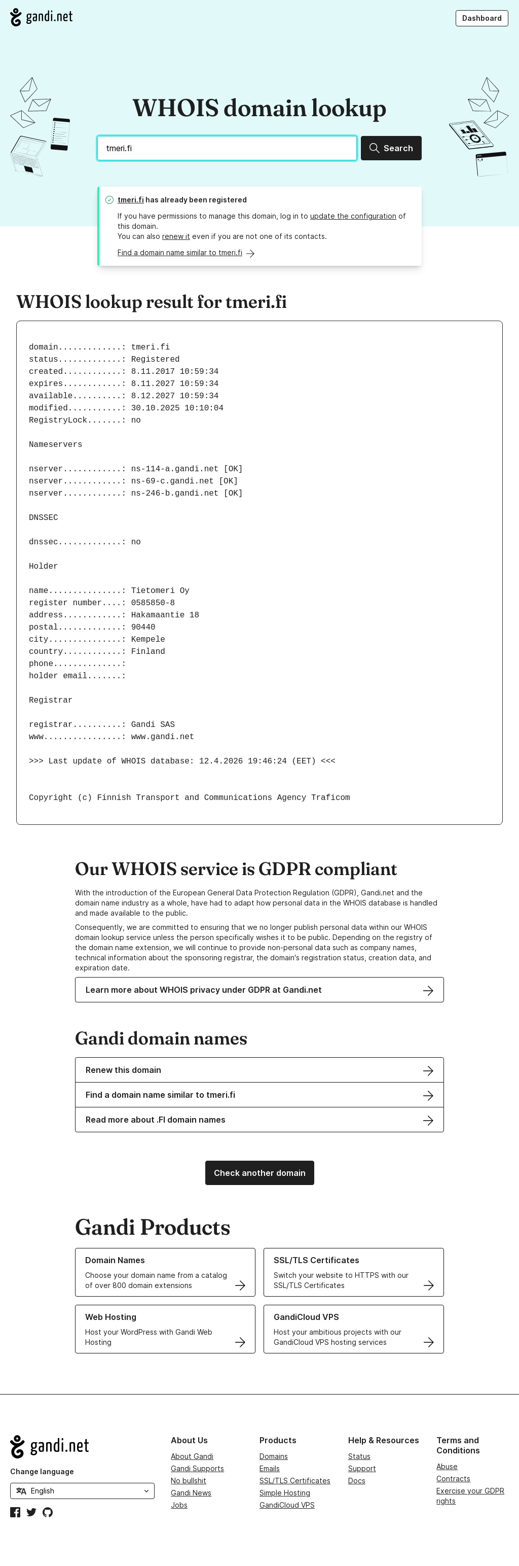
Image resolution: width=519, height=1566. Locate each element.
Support (362, 1468)
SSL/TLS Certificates (295, 1480)
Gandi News (191, 1492)
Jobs (179, 1505)
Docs (356, 1480)
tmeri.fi (131, 199)
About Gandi (192, 1456)
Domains (274, 1456)
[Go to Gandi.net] (41, 17)
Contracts (453, 1478)
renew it (176, 236)
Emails (270, 1468)
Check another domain (260, 1173)
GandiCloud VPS (287, 1505)
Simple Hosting (285, 1492)
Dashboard (482, 18)
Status (359, 1456)
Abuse (447, 1466)
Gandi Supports (197, 1468)
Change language (42, 1471)
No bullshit (188, 1480)
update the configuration (353, 216)
